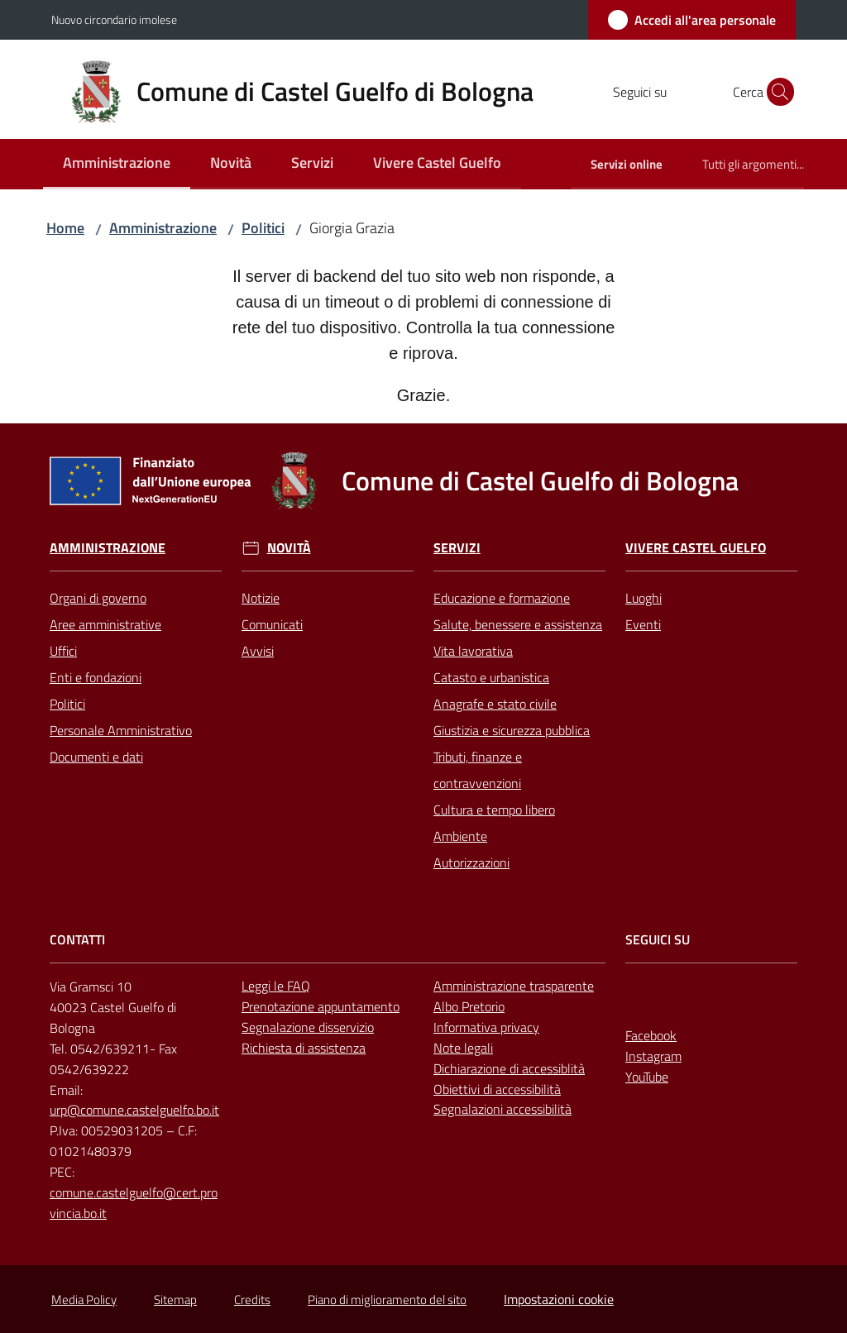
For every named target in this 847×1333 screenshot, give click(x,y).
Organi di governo (98, 598)
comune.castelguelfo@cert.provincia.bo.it (134, 1202)
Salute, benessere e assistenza (517, 624)
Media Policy (84, 1299)
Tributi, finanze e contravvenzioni (477, 770)
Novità (289, 547)
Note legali (463, 1048)
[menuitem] (116, 164)
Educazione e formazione (501, 598)
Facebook (651, 1035)
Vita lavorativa (473, 651)
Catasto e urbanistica (491, 677)
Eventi (643, 624)
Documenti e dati (96, 757)
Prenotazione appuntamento (321, 1006)
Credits (252, 1299)
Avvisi (258, 651)
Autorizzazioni (471, 862)
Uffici (63, 651)
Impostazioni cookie (559, 1299)
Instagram (653, 1056)
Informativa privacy (486, 1027)
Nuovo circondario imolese (114, 19)
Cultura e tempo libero (494, 809)
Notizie (261, 598)
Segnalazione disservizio (308, 1027)
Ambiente (460, 836)
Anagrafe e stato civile (495, 704)
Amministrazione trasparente (513, 986)
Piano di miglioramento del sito (387, 1299)
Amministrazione (163, 228)
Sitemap (175, 1299)
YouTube (646, 1077)
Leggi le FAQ (276, 986)
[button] (776, 92)
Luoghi (643, 598)
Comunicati (272, 624)
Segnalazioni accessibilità (502, 1109)
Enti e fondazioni (95, 677)
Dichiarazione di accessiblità (509, 1068)
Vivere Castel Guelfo (695, 547)
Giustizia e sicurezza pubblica (511, 730)
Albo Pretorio (469, 1006)
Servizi (457, 547)
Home (65, 228)
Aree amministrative (105, 624)
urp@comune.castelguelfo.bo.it (134, 1110)
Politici (263, 228)
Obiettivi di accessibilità (497, 1089)
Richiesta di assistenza (304, 1048)
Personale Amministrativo (121, 730)
